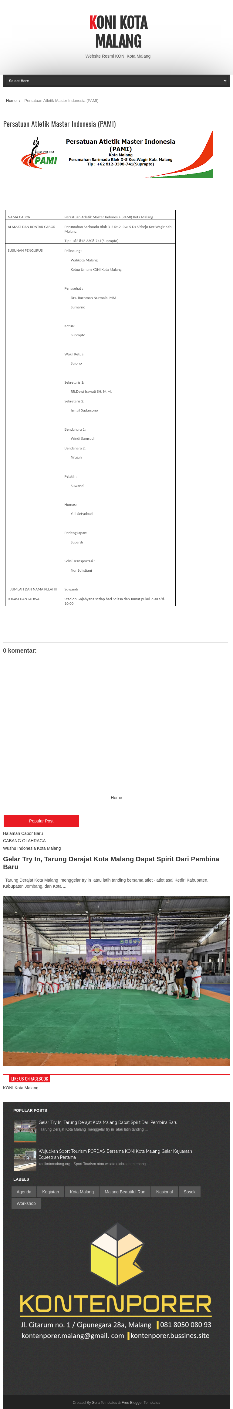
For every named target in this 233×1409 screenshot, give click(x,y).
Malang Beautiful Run (125, 1191)
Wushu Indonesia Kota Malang (32, 848)
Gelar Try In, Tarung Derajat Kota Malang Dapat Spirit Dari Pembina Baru (108, 1122)
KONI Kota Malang (21, 1087)
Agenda (24, 1191)
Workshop (26, 1203)
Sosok (190, 1191)
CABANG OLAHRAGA (24, 840)
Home (11, 100)
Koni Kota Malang (118, 32)
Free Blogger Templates (141, 1403)
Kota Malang (82, 1191)
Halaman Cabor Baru (23, 833)
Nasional (164, 1191)
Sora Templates (104, 1403)
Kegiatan (50, 1191)
